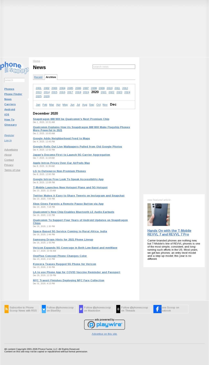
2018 (78, 92)
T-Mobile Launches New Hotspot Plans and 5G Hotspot (70, 187)
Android (9, 109)
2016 (62, 92)
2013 (39, 92)
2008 (94, 88)
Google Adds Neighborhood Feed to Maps (61, 138)
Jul (78, 104)
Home (36, 61)
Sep (91, 104)
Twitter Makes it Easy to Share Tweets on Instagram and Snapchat (79, 195)
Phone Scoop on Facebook (168, 309)
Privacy (8, 164)
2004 (62, 88)
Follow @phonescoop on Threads (134, 309)
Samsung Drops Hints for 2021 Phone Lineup (63, 239)
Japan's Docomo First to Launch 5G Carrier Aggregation (71, 154)
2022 (111, 92)
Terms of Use (12, 170)
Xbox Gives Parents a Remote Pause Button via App (68, 203)
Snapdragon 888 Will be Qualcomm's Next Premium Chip (71, 119)
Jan (38, 104)
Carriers (10, 104)
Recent (38, 77)
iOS (6, 114)
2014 (46, 92)
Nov (105, 104)
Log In (8, 140)
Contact (9, 159)
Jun (72, 104)
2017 (70, 92)
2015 (54, 92)
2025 (39, 96)
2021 (104, 92)
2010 (109, 88)
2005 (70, 88)
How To (9, 119)
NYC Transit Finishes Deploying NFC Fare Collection (68, 280)
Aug (84, 104)
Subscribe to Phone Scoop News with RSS (23, 309)
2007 (86, 88)
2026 (46, 96)
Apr (58, 104)
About (7, 154)
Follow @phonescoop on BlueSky (60, 309)
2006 (78, 88)
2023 (119, 92)
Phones (9, 88)
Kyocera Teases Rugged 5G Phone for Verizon (64, 264)
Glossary (10, 124)
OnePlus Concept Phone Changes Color (60, 255)
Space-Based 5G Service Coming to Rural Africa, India (70, 231)
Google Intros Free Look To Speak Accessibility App (68, 179)
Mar (51, 104)
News (8, 99)
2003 (54, 88)
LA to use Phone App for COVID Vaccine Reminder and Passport (76, 272)
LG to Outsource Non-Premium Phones (59, 171)
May (65, 104)
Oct (98, 104)
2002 (46, 88)
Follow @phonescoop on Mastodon (97, 309)
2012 (125, 88)
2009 (101, 88)
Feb (45, 104)
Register (9, 135)
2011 (117, 88)
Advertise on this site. (104, 333)
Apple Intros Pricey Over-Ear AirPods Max (61, 162)
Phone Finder (13, 94)
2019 (86, 92)
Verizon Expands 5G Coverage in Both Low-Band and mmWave (75, 247)
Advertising (11, 149)
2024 (127, 92)
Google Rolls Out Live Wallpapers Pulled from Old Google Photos (77, 146)
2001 (39, 88)
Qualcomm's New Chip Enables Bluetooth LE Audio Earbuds (73, 211)
